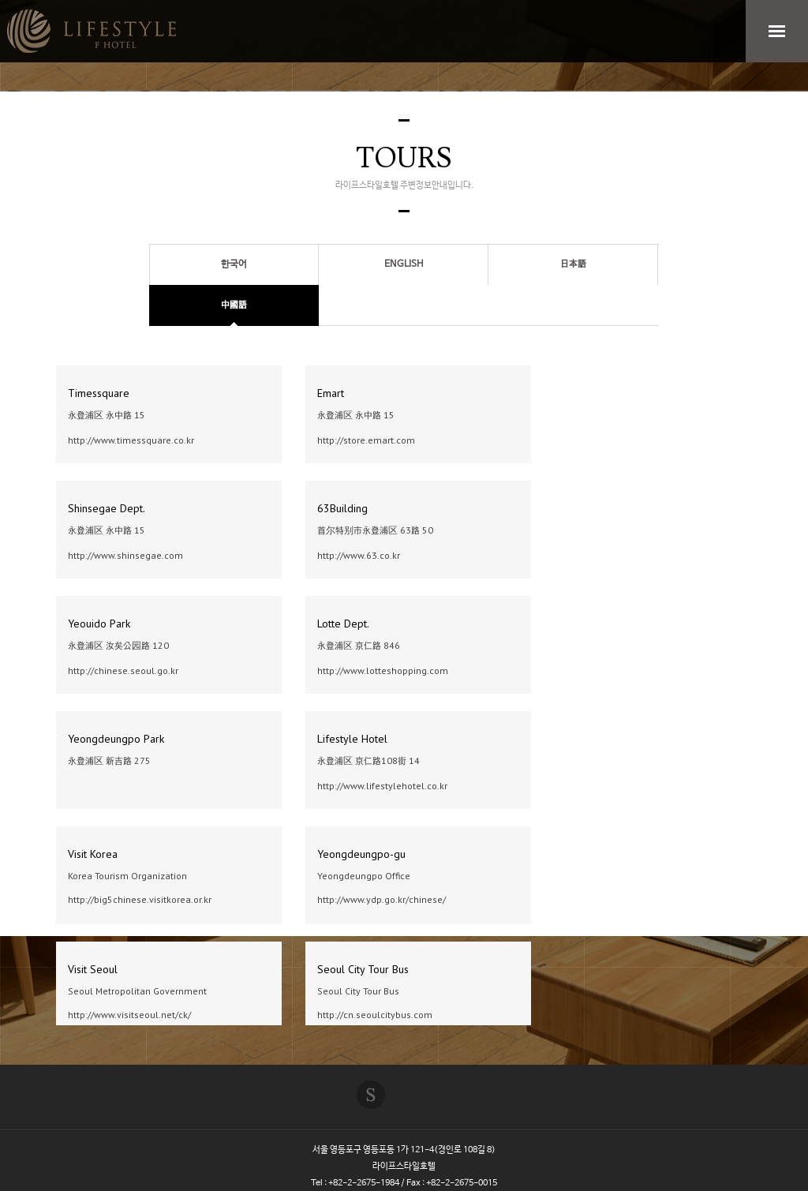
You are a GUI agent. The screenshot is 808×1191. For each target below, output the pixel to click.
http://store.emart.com (366, 440)
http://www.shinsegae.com (125, 555)
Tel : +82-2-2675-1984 (355, 1183)
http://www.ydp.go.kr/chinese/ (381, 899)
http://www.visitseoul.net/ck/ (129, 1015)
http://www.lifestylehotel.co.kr (382, 786)
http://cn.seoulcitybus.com (374, 1015)
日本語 (573, 264)
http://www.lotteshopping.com (382, 670)
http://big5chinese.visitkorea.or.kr (139, 899)
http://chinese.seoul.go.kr (123, 670)
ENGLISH (404, 264)
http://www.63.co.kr (358, 555)
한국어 (234, 264)
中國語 (234, 305)
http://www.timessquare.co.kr (131, 440)
